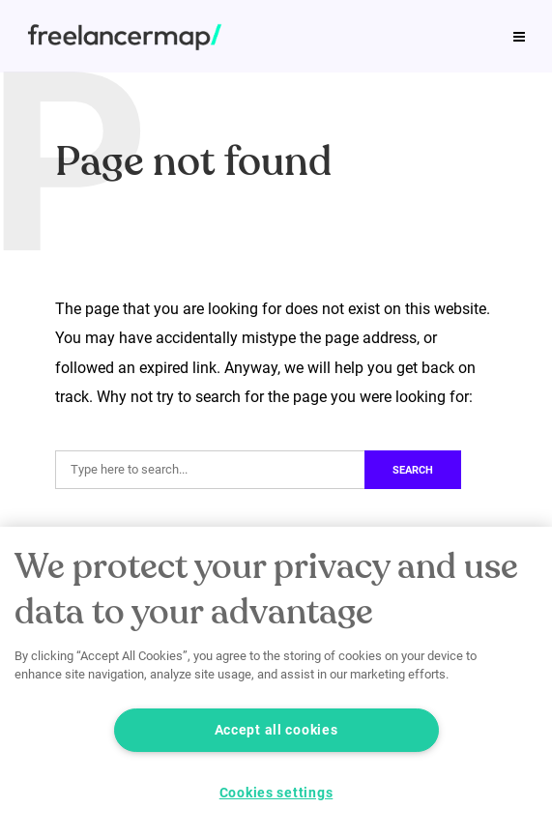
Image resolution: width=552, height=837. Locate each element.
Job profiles (175, 22)
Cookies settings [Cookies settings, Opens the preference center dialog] (276, 793)
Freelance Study (314, 22)
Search (412, 470)
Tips (77, 22)
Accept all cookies (276, 730)
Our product (105, 65)
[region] (276, 682)
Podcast (441, 22)
